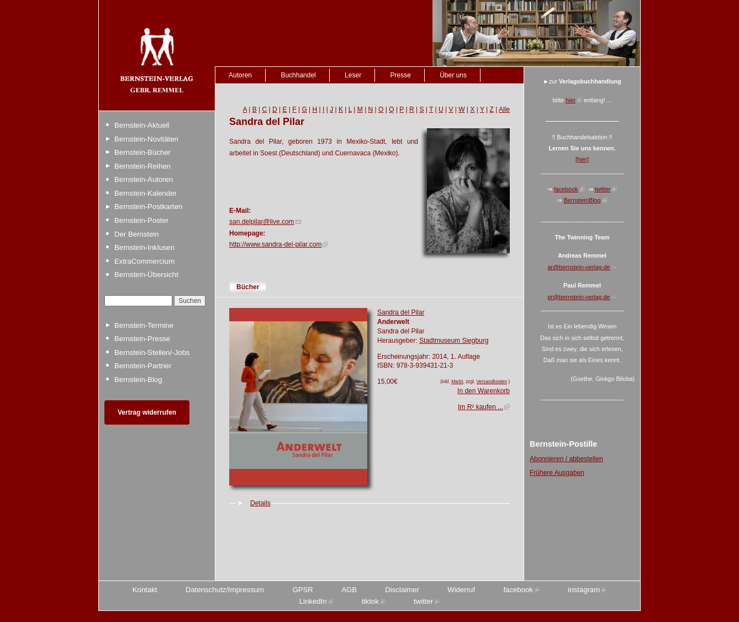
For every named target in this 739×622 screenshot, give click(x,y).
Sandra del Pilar (400, 312)
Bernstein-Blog (138, 379)
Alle (504, 109)
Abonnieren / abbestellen (566, 459)
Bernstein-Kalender (145, 193)
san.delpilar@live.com (261, 222)
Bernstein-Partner (142, 366)
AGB (349, 590)
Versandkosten (491, 381)
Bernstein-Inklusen (144, 247)
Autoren (240, 75)
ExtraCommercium (144, 261)
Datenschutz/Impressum (225, 590)
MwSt (457, 381)
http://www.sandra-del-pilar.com (275, 244)
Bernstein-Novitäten (146, 139)
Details (260, 503)
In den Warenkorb (483, 391)
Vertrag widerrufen (147, 412)
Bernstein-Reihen (142, 166)
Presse (400, 75)
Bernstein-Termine (143, 325)
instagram (584, 590)
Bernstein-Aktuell (142, 125)
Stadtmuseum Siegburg (453, 340)
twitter (603, 189)
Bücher (247, 287)
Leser (353, 75)
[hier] (582, 159)
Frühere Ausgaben (557, 473)
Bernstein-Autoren (143, 179)
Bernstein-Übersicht (146, 274)
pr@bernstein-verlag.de (579, 297)
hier (571, 100)
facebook (566, 189)
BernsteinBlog (581, 200)
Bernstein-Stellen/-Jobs (151, 352)
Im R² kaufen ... (480, 407)
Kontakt (145, 590)
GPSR (302, 590)
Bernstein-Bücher (142, 152)
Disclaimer (402, 590)
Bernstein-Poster (141, 220)
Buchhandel (298, 75)
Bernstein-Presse (142, 338)
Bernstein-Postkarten (148, 206)
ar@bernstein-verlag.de (579, 267)
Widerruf (461, 590)
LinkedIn (313, 601)
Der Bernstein (136, 234)
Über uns (453, 75)
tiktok (370, 601)
